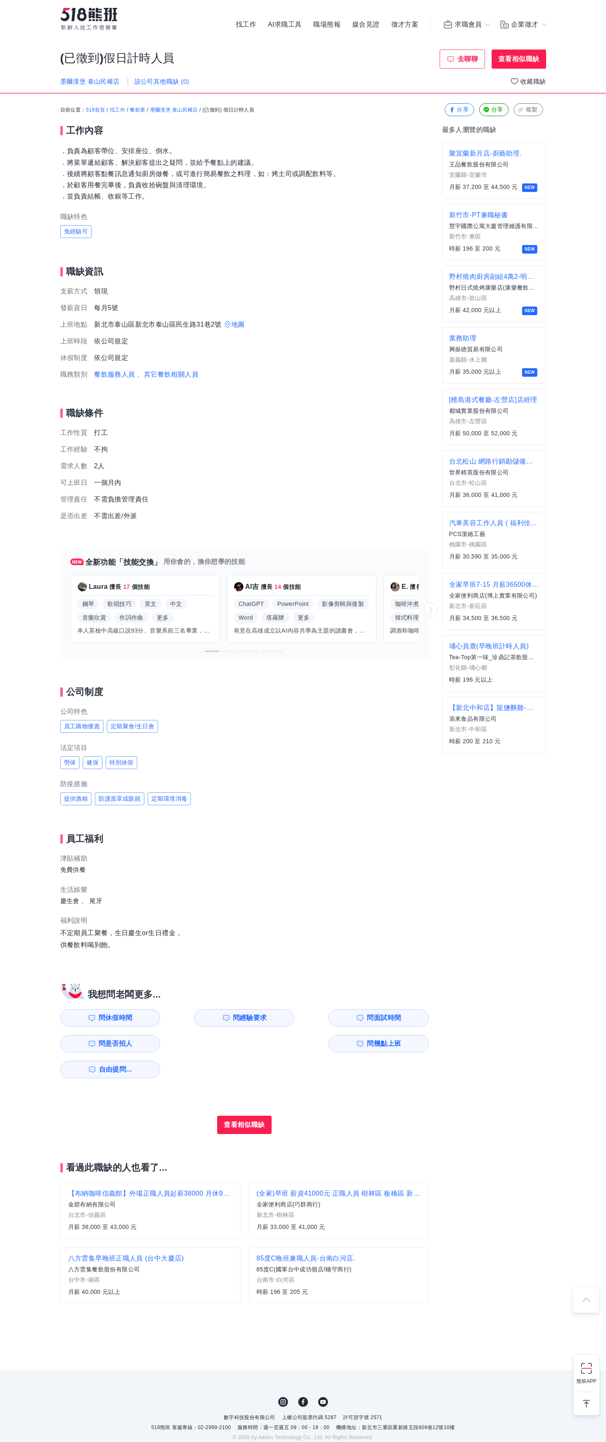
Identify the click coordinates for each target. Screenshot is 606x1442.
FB (303, 1376)
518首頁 (95, 110)
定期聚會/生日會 (132, 726)
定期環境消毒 (169, 798)
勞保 (70, 762)
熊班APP (586, 1381)
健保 (93, 762)
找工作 (246, 25)
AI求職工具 (285, 25)
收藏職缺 (533, 81)
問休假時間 (108, 1017)
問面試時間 (297, 1017)
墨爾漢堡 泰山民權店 (174, 110)
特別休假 (121, 762)
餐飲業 (137, 110)
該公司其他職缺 (161, 81)
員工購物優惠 (82, 726)
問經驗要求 (203, 1017)
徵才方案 (405, 25)
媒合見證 (366, 25)
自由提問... (203, 1043)
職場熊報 (327, 25)
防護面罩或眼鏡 (120, 798)
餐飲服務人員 (114, 374)
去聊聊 (468, 58)
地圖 (238, 324)
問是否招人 (392, 1017)
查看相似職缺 (518, 58)
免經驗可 (76, 231)
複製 (527, 110)
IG (283, 1376)
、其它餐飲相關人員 (167, 374)
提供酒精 (76, 798)
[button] (212, 651)
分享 (458, 110)
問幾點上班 (108, 1043)
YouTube (323, 1376)
